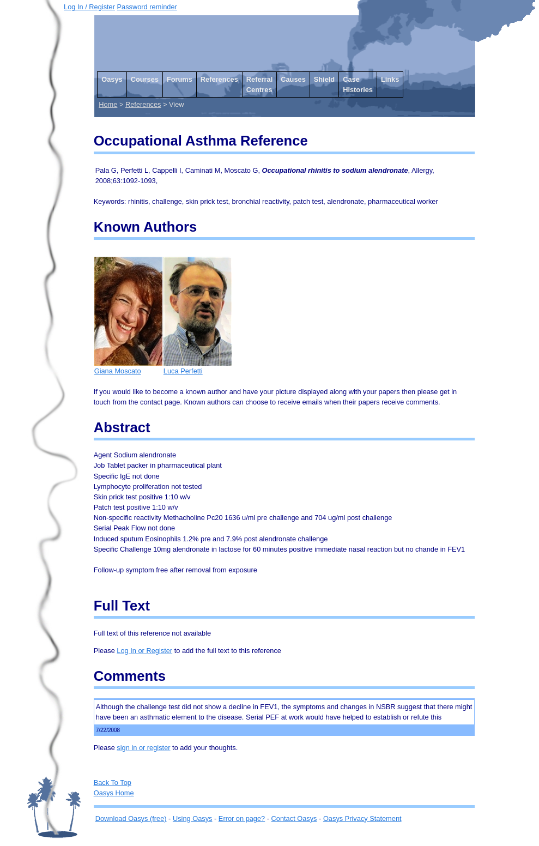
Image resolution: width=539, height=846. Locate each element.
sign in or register (143, 748)
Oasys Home (114, 793)
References (219, 79)
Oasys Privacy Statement (362, 818)
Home (108, 104)
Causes (293, 79)
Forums (179, 79)
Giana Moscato (128, 367)
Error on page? (242, 818)
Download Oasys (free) (131, 818)
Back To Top (112, 782)
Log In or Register (144, 650)
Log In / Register (89, 7)
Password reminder (147, 7)
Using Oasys (193, 818)
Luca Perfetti (197, 367)
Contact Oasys (294, 818)
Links (390, 79)
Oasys (111, 79)
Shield (324, 79)
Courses (145, 79)
